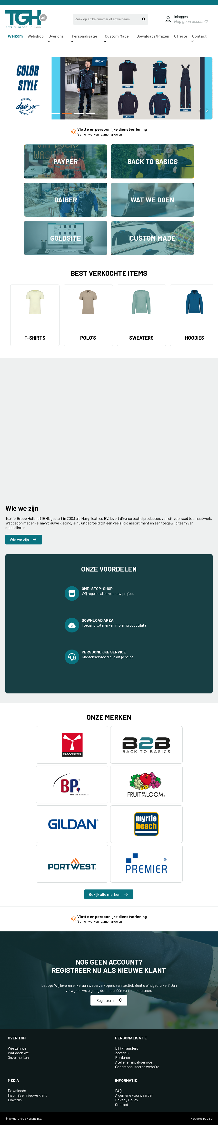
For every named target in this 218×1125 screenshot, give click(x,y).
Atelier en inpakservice (133, 1062)
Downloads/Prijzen (153, 36)
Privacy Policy (126, 1099)
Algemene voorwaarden (134, 1095)
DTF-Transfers (126, 1048)
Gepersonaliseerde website (137, 1066)
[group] (108, 89)
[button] (32, 113)
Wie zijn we (17, 1048)
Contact (121, 1104)
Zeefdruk (122, 1052)
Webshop (36, 36)
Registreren (108, 1000)
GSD (210, 1118)
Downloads (17, 1090)
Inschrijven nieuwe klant (27, 1095)
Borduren (122, 1057)
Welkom (15, 36)
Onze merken (18, 1057)
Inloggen (181, 16)
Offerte (180, 36)
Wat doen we (18, 1052)
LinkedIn (15, 1099)
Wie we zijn (23, 539)
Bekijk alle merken (108, 894)
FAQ (118, 1090)
